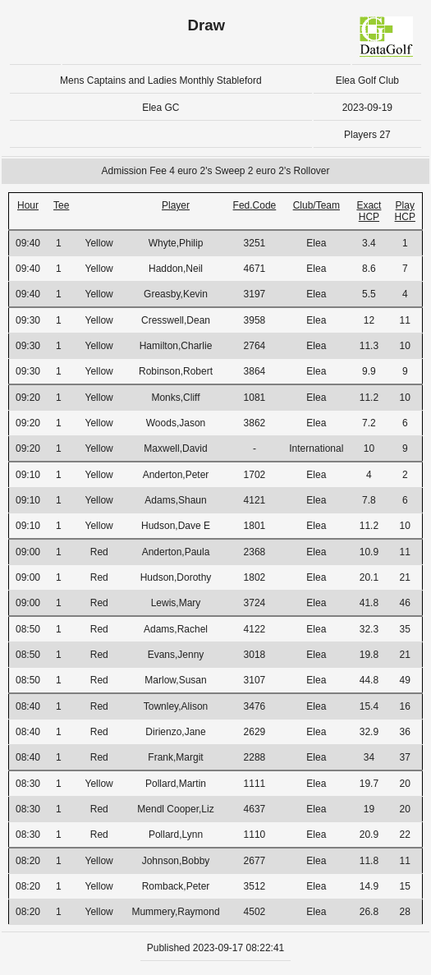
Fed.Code (255, 205)
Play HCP (405, 211)
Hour (28, 205)
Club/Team (316, 205)
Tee (61, 205)
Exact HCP (368, 211)
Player (176, 205)
